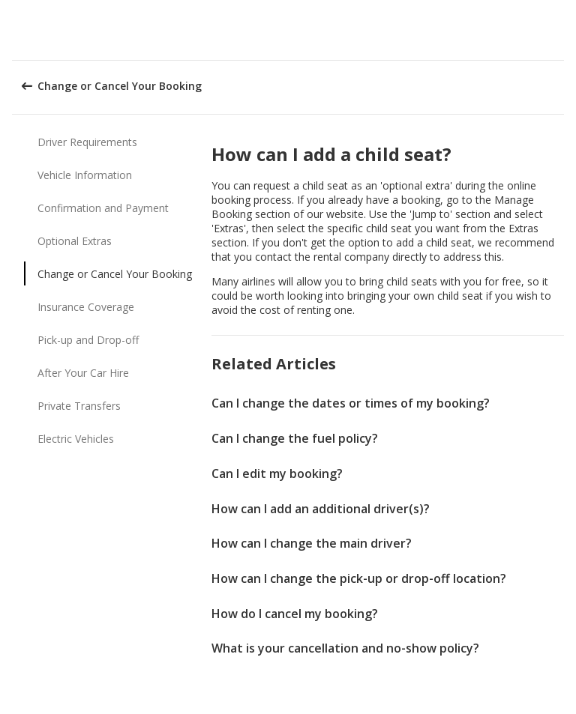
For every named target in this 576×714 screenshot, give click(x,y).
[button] (559, 30)
